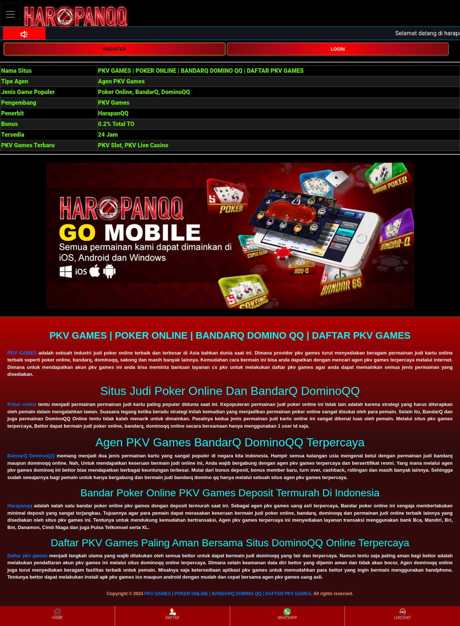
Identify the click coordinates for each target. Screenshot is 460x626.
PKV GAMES (21, 353)
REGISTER (114, 49)
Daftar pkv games (27, 555)
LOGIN (338, 49)
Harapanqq (19, 505)
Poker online (21, 404)
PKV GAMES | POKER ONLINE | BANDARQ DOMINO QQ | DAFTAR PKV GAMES (228, 593)
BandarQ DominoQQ (31, 455)
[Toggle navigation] (10, 14)
